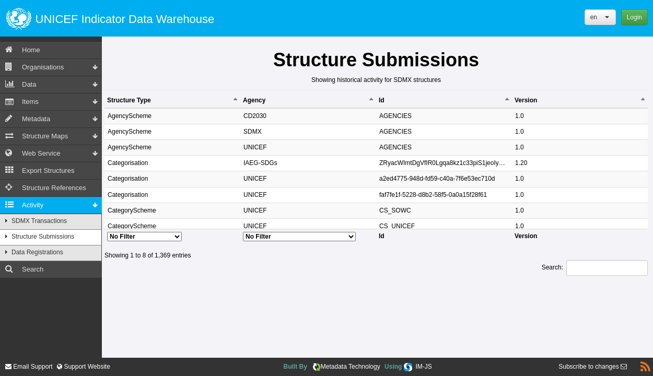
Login (634, 17)
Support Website (86, 366)
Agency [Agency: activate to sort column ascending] (254, 100)
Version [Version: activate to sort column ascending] (526, 100)
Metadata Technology (350, 366)
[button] (600, 17)
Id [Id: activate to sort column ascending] (381, 100)
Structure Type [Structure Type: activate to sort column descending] (129, 100)
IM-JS (423, 366)
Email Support (29, 366)
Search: (595, 268)
